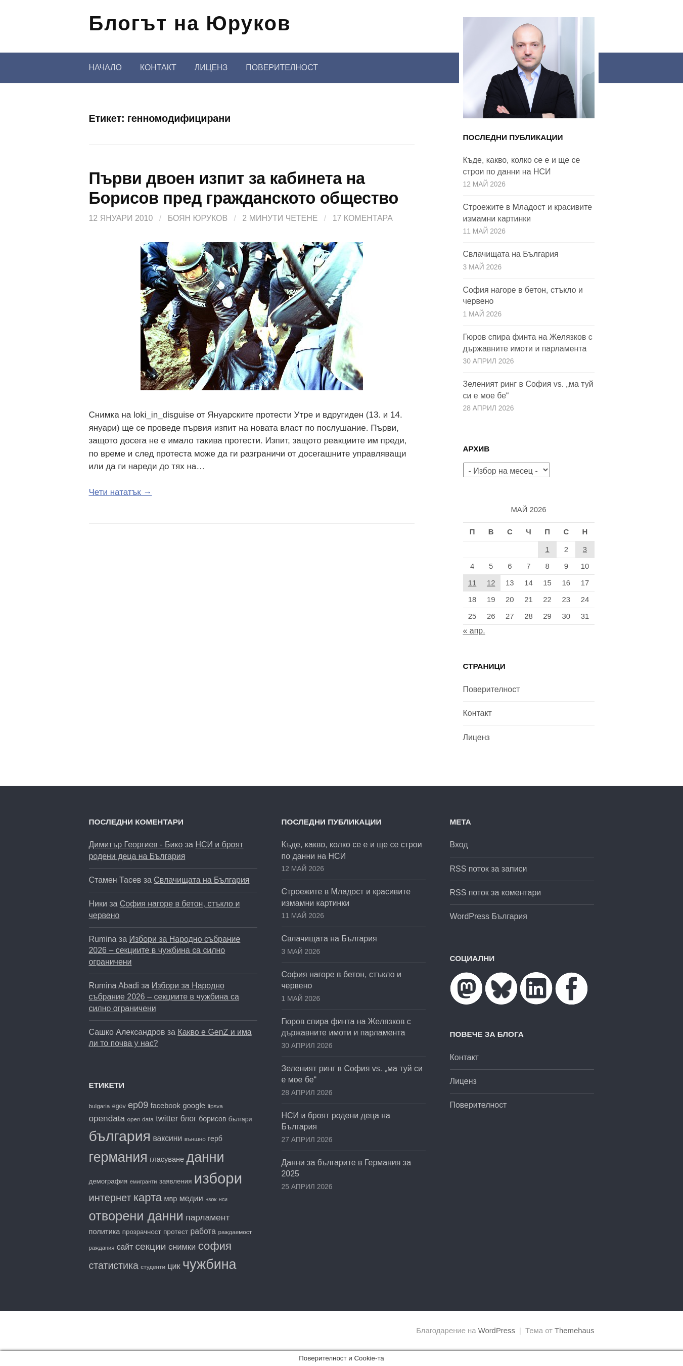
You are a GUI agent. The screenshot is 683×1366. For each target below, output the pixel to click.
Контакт (158, 67)
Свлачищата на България (511, 254)
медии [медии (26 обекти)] (191, 1198)
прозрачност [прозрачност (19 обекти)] (141, 1232)
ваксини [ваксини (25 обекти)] (167, 1138)
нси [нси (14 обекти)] (223, 1199)
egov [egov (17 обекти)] (119, 1106)
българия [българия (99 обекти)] (120, 1136)
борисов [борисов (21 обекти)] (212, 1119)
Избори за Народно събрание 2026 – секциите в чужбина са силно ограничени (165, 950)
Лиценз (211, 67)
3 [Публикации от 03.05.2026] (585, 549)
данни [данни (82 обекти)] (205, 1157)
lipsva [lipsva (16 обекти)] (215, 1106)
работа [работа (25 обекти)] (203, 1231)
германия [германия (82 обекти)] (118, 1157)
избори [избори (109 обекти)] (218, 1178)
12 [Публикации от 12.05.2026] (491, 583)
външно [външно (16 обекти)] (195, 1138)
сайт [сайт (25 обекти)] (125, 1247)
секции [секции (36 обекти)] (150, 1246)
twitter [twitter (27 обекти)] (167, 1118)
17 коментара (363, 218)
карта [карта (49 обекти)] (147, 1197)
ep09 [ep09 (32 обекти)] (138, 1105)
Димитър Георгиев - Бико (136, 844)
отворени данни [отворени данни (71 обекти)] (136, 1216)
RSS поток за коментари (495, 892)
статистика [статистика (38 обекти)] (114, 1265)
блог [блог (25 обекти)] (188, 1118)
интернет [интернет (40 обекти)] (110, 1197)
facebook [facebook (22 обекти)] (165, 1106)
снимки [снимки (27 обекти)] (182, 1247)
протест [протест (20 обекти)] (175, 1232)
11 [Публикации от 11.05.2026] (472, 583)
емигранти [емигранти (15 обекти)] (143, 1181)
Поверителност (282, 67)
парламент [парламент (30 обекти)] (208, 1217)
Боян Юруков (197, 218)
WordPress (496, 1331)
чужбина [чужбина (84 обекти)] (209, 1264)
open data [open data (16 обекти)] (140, 1119)
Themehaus (574, 1331)
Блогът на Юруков (190, 23)
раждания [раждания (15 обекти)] (102, 1248)
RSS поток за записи (488, 868)
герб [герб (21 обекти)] (215, 1138)
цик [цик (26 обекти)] (173, 1265)
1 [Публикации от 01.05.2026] (547, 549)
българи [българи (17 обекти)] (240, 1119)
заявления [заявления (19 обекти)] (175, 1181)
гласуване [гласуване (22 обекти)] (167, 1159)
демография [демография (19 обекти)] (108, 1181)
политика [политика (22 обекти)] (104, 1231)
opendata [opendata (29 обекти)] (107, 1118)
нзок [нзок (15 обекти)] (210, 1199)
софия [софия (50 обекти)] (215, 1246)
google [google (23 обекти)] (194, 1105)
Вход (459, 844)
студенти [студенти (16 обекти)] (153, 1266)
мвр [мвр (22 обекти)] (170, 1199)
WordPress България (488, 916)
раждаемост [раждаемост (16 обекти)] (235, 1231)
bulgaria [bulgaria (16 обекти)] (99, 1106)
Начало (105, 67)
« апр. (474, 630)
